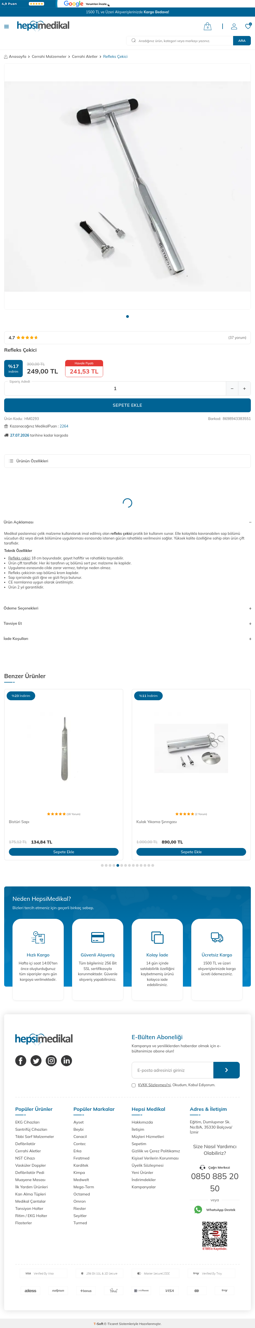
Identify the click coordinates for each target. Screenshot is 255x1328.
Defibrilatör (25, 1143)
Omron (79, 1201)
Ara (242, 40)
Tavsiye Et (127, 623)
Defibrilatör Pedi (29, 1172)
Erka (77, 1150)
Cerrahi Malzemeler (49, 56)
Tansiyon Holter (29, 1208)
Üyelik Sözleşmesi (148, 1165)
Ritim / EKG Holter (31, 1215)
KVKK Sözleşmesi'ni (154, 1085)
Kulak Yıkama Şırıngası (156, 821)
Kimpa (79, 1172)
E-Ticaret (111, 1324)
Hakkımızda (142, 1122)
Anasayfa (15, 56)
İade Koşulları (127, 638)
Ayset (78, 1122)
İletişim (138, 1129)
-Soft (99, 1324)
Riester (79, 1208)
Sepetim (139, 1143)
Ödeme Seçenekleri (127, 608)
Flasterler (23, 1222)
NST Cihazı (25, 1158)
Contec (79, 1143)
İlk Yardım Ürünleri (31, 1186)
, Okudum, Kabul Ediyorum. (173, 1085)
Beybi (78, 1129)
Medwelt (81, 1179)
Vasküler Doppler (30, 1165)
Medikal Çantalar (30, 1201)
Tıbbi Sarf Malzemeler (34, 1136)
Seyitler (80, 1215)
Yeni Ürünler (142, 1172)
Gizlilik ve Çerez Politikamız (156, 1150)
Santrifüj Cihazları (31, 1129)
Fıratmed (81, 1158)
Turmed (80, 1222)
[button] (127, 316)
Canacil (80, 1136)
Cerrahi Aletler (85, 56)
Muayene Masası (30, 1179)
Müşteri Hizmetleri (148, 1136)
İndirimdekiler (144, 1179)
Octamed (81, 1194)
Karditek (80, 1165)
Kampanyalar (144, 1186)
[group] (127, 186)
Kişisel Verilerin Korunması (155, 1158)
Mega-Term (83, 1186)
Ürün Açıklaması (127, 522)
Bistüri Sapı (19, 821)
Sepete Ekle (127, 405)
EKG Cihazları (27, 1122)
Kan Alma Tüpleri (30, 1194)
